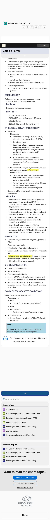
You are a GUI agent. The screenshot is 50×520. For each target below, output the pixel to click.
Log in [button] (25, 496)
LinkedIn (34, 513)
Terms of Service (25, 490)
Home (25, 472)
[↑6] (25, 350)
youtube (28, 513)
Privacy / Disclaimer (25, 484)
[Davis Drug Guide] (25, 366)
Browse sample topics (25, 444)
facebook (15, 513)
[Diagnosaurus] (25, 383)
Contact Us (25, 478)
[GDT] (25, 370)
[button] (43, 2)
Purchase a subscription (25, 434)
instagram (21, 513)
